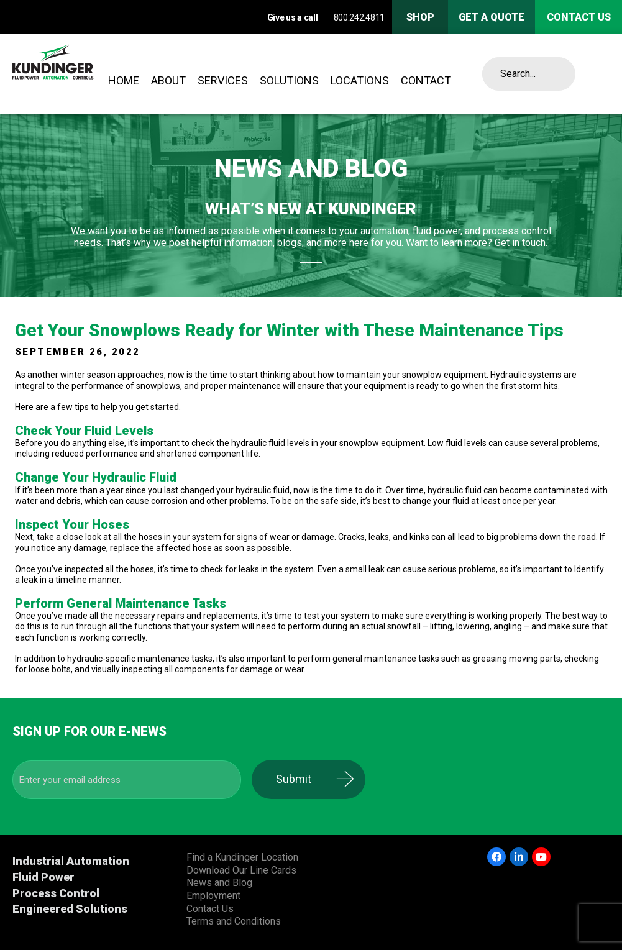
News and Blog (219, 882)
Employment (213, 896)
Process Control (55, 893)
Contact (426, 80)
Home (123, 80)
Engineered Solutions (69, 908)
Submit (304, 778)
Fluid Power (43, 877)
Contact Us (210, 909)
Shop (420, 17)
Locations (360, 80)
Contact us (579, 17)
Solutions (289, 80)
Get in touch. (521, 243)
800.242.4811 (359, 17)
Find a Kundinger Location (242, 857)
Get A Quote (491, 17)
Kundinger (74, 74)
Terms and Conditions (233, 921)
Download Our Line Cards (241, 870)
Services (223, 80)
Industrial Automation (70, 860)
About (168, 80)
